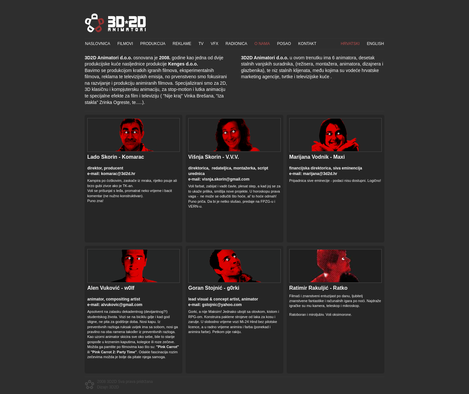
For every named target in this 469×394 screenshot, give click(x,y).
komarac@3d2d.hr (118, 173)
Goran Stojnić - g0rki (213, 288)
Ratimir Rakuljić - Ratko (318, 288)
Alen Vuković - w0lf (111, 288)
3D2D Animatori (116, 23)
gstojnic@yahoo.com (222, 304)
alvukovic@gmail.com (121, 304)
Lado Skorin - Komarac (115, 157)
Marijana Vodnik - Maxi (317, 157)
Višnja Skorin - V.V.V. (213, 157)
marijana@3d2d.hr (320, 173)
